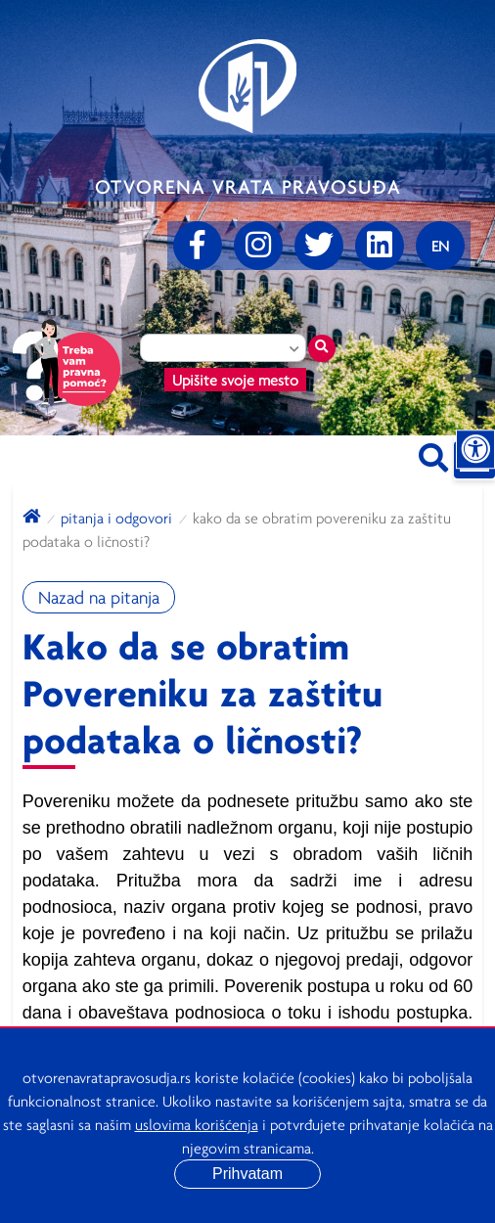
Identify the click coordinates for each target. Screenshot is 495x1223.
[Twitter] (318, 245)
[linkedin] (379, 245)
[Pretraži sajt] (433, 454)
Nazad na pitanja (98, 597)
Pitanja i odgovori (116, 517)
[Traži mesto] (322, 348)
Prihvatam (247, 1173)
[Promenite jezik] (440, 245)
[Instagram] (258, 245)
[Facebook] (197, 245)
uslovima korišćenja (196, 1124)
